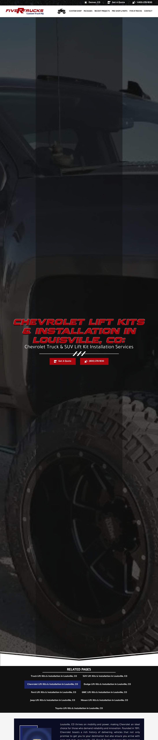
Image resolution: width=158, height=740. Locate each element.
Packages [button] (88, 11)
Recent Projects (102, 11)
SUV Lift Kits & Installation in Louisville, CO (105, 676)
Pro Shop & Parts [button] (119, 11)
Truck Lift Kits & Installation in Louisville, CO (54, 676)
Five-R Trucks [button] (136, 11)
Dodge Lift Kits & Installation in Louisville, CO (107, 684)
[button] (92, 2)
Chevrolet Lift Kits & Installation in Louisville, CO (52, 684)
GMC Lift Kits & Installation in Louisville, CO (104, 692)
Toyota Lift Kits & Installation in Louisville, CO (79, 708)
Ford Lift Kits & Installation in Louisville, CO (53, 692)
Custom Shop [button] (75, 11)
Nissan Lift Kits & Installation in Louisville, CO (104, 700)
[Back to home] (25, 11)
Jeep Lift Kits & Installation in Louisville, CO (52, 700)
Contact (148, 11)
